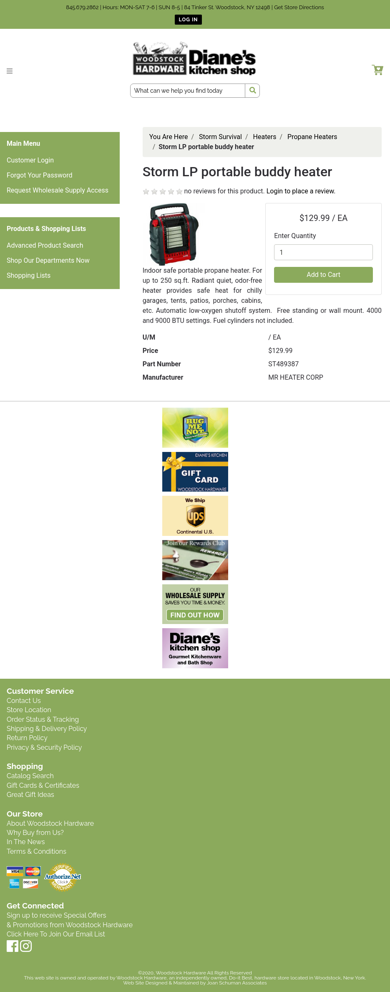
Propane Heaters (312, 137)
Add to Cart (323, 275)
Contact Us (24, 701)
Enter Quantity (295, 236)
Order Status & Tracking (43, 719)
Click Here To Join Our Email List (56, 934)
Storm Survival (220, 137)
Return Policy (27, 738)
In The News (26, 842)
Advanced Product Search (45, 245)
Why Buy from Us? (35, 833)
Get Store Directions (299, 7)
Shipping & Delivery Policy (47, 729)
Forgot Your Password (40, 175)
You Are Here (168, 137)
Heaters (265, 137)
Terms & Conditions (36, 851)
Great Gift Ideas (30, 795)
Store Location (29, 710)
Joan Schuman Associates (237, 983)
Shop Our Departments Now (48, 260)
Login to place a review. (301, 191)
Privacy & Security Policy (44, 747)
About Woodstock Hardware (50, 823)
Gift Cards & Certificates (43, 785)
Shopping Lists (28, 275)
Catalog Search (30, 776)
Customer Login (30, 160)
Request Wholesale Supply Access (57, 190)
